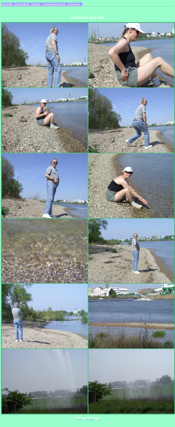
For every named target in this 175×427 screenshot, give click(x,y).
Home (4, 4)
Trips (11, 4)
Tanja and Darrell (24, 4)
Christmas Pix (76, 4)
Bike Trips (37, 4)
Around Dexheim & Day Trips (56, 4)
